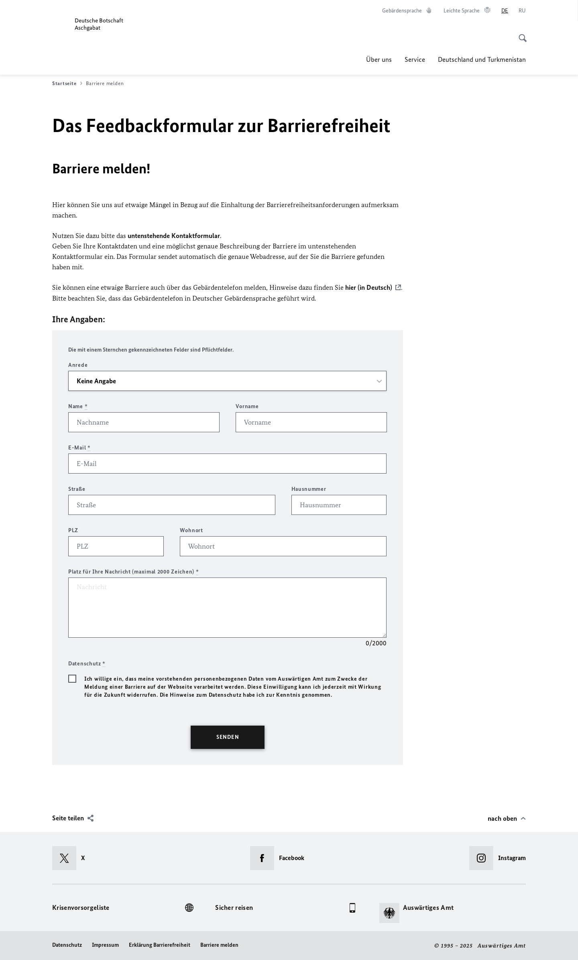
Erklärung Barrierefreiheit (159, 944)
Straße (76, 488)
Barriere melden (219, 944)
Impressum (105, 944)
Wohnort (191, 530)
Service (415, 59)
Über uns (379, 59)
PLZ (73, 530)
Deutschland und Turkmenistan (482, 59)
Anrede (78, 364)
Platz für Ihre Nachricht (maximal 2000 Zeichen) (133, 571)
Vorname (247, 406)
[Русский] (522, 11)
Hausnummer (308, 488)
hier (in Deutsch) (368, 287)
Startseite (67, 83)
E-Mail (79, 447)
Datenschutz (67, 944)
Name (78, 406)
